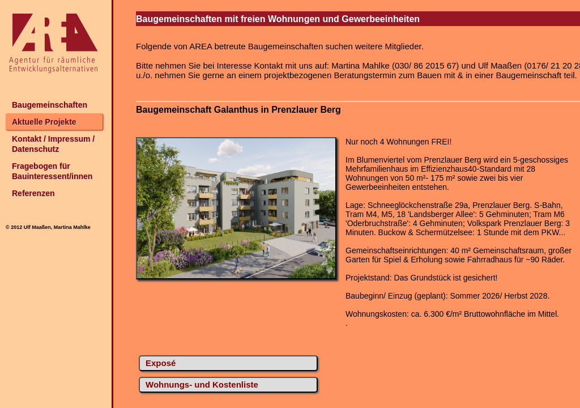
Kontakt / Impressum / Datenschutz (53, 144)
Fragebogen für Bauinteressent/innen (52, 171)
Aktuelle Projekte (44, 121)
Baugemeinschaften (49, 104)
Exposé (161, 363)
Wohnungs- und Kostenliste (202, 384)
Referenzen (33, 193)
